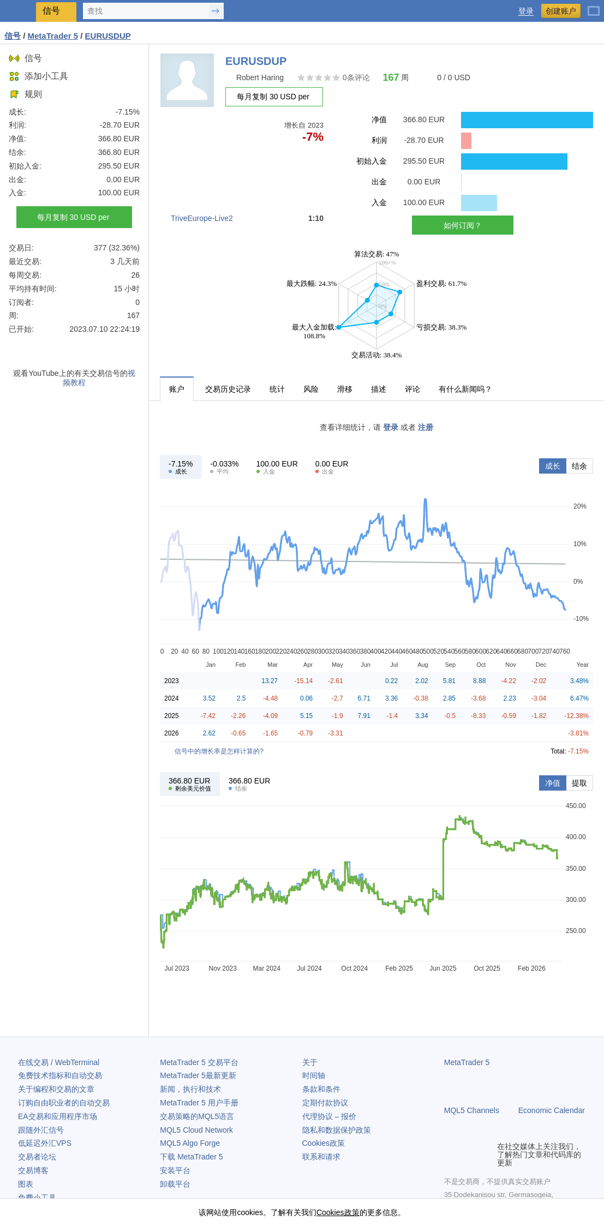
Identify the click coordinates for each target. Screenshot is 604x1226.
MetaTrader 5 (467, 1062)
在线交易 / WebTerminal (58, 1062)
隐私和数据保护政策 (336, 1130)
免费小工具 (37, 1197)
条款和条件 (321, 1089)
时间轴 (313, 1075)
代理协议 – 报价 (329, 1116)
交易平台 (199, 1062)
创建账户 (561, 11)
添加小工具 (38, 76)
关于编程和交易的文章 (56, 1089)
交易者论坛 (37, 1156)
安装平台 (175, 1170)
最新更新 (198, 1075)
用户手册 (199, 1102)
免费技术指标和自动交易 (60, 1075)
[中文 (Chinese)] (594, 6)
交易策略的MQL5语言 (197, 1116)
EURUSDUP (108, 35)
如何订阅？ (463, 225)
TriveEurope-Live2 (202, 218)
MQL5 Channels (471, 1110)
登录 (526, 11)
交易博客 (33, 1170)
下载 (191, 1156)
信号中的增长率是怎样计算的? (219, 751)
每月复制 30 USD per (74, 217)
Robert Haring (260, 77)
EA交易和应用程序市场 (57, 1116)
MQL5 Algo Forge (190, 1143)
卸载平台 (175, 1184)
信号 (25, 58)
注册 (425, 427)
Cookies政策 (323, 1143)
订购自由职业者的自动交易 (64, 1102)
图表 (25, 1184)
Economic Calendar (551, 1110)
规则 (25, 94)
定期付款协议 (325, 1102)
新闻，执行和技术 (190, 1089)
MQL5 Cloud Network (196, 1130)
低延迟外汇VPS (44, 1143)
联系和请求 (321, 1156)
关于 (310, 1062)
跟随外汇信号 (41, 1130)
